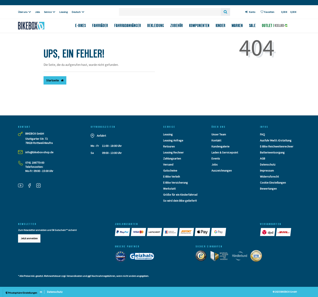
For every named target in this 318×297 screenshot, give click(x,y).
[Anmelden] (250, 12)
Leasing (63, 12)
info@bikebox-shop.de (39, 152)
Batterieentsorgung (272, 152)
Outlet (274, 25)
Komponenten (199, 25)
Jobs (37, 12)
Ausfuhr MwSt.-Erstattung (275, 140)
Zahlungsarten (172, 158)
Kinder (220, 25)
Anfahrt (101, 135)
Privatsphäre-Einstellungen (21, 292)
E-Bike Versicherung (175, 182)
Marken (237, 25)
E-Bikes (80, 25)
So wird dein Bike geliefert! (180, 200)
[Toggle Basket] (288, 12)
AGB (262, 158)
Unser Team (218, 134)
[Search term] (170, 12)
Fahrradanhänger (127, 25)
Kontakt (216, 140)
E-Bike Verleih (171, 176)
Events (215, 158)
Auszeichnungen (221, 170)
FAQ (262, 134)
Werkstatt (169, 188)
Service (48, 12)
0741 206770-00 (34, 162)
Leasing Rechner (173, 152)
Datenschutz (268, 164)
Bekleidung (155, 25)
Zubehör (176, 25)
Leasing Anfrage (173, 140)
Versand (168, 164)
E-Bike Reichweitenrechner (276, 146)
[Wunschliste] (267, 12)
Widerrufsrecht (269, 176)
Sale (252, 25)
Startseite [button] (55, 80)
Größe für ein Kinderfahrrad (180, 194)
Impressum (267, 170)
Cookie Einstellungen (273, 182)
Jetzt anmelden (29, 238)
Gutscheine (170, 170)
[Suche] (225, 12)
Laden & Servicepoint (224, 152)
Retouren (169, 146)
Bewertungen (268, 188)
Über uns (22, 12)
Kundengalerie (220, 146)
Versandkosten (74, 275)
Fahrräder (100, 25)
